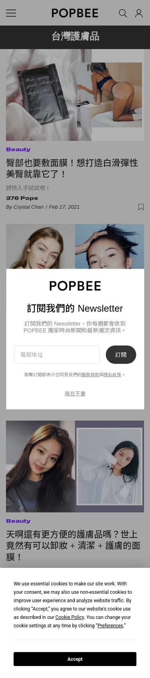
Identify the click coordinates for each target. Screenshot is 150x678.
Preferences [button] (110, 626)
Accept (75, 659)
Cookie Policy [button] (69, 617)
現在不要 (75, 393)
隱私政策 (112, 374)
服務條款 (90, 374)
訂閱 (120, 355)
